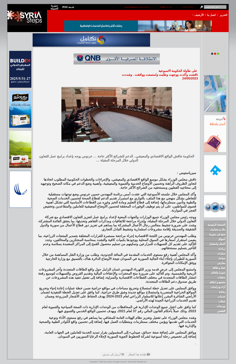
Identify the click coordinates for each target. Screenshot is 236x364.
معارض (221, 263)
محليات (221, 277)
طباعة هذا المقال (139, 354)
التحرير (223, 14)
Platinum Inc (141, 362)
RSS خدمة (68, 7)
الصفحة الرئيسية (216, 224)
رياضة (222, 291)
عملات (221, 301)
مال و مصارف (217, 229)
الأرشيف (199, 14)
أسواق (221, 239)
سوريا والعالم (218, 272)
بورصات (221, 306)
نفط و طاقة (219, 267)
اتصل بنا (211, 14)
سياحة (221, 258)
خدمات (221, 296)
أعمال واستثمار (217, 243)
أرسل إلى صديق (113, 354)
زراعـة (221, 248)
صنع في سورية (217, 234)
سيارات (221, 253)
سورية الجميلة (54, 7)
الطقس (221, 310)
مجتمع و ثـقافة (217, 282)
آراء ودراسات (218, 286)
